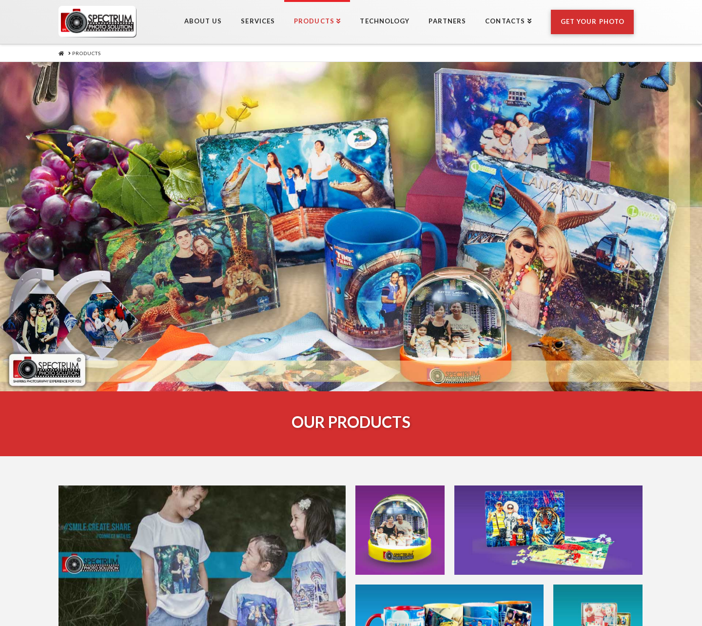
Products (316, 593)
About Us (214, 593)
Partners (434, 593)
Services (265, 593)
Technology (376, 593)
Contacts (487, 593)
